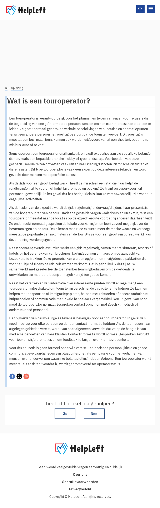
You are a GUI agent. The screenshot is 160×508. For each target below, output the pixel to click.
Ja (65, 414)
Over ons (80, 474)
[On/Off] (140, 9)
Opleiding (17, 88)
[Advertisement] (80, 49)
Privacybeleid (80, 489)
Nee (94, 414)
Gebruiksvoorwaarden (80, 482)
